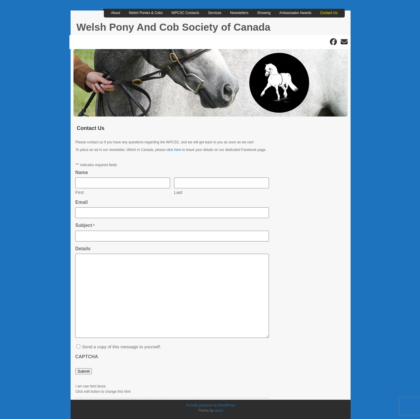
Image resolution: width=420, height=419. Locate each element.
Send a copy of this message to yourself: (121, 346)
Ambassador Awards (295, 13)
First (79, 192)
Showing (264, 13)
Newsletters (239, 13)
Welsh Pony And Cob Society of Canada (173, 27)
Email (81, 202)
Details (82, 248)
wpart (219, 410)
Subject (84, 225)
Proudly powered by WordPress (210, 405)
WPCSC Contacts (185, 13)
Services (214, 13)
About (115, 13)
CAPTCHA (86, 356)
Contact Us (328, 13)
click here (174, 150)
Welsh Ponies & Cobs (146, 13)
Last (178, 192)
